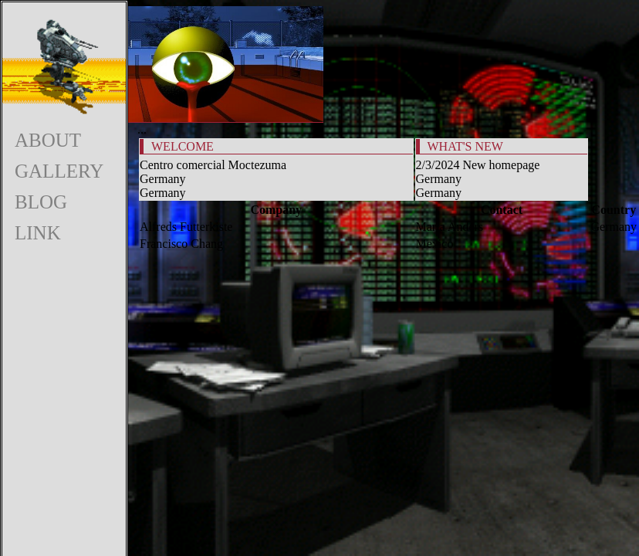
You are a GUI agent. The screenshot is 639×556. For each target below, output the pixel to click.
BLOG (41, 202)
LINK (38, 232)
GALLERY (59, 171)
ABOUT (48, 140)
